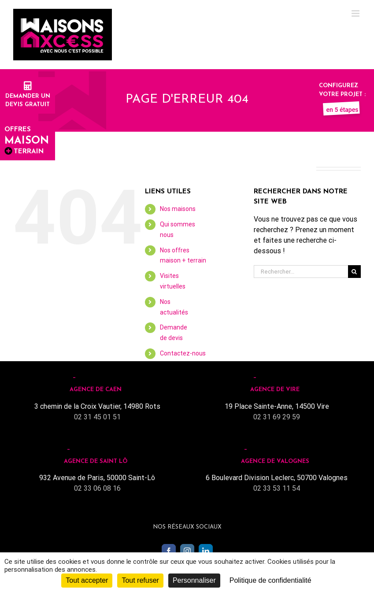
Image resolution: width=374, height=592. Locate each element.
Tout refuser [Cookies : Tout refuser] (140, 580)
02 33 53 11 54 (276, 488)
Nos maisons (178, 208)
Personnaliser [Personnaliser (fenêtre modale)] (194, 580)
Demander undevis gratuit (27, 96)
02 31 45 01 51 (97, 417)
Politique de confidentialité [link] (270, 580)
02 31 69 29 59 (276, 417)
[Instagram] (187, 551)
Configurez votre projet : (342, 94)
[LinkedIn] (206, 551)
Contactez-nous (183, 353)
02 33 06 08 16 (97, 488)
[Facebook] (169, 551)
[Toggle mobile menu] (356, 13)
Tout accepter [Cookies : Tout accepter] (87, 580)
